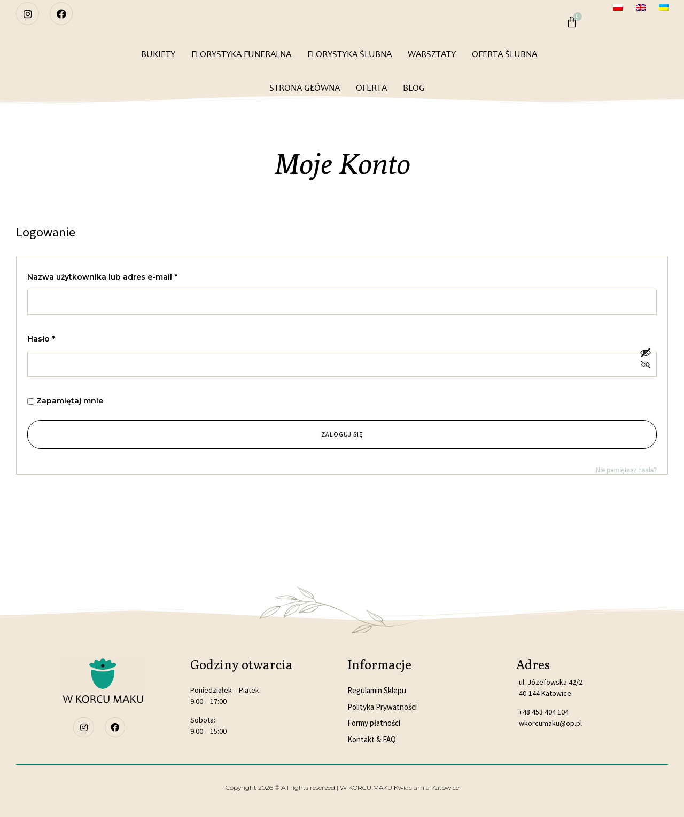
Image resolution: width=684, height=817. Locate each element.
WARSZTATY (432, 54)
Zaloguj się (341, 434)
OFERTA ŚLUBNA (504, 54)
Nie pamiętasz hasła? (626, 470)
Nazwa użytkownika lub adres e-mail (124, 275)
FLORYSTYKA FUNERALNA (241, 54)
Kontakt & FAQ (371, 739)
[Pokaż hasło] (645, 359)
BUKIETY (158, 54)
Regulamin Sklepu (376, 690)
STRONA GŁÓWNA (304, 87)
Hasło (63, 337)
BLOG (414, 87)
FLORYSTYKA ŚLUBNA (349, 54)
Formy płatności (373, 723)
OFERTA (371, 87)
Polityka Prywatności (382, 707)
